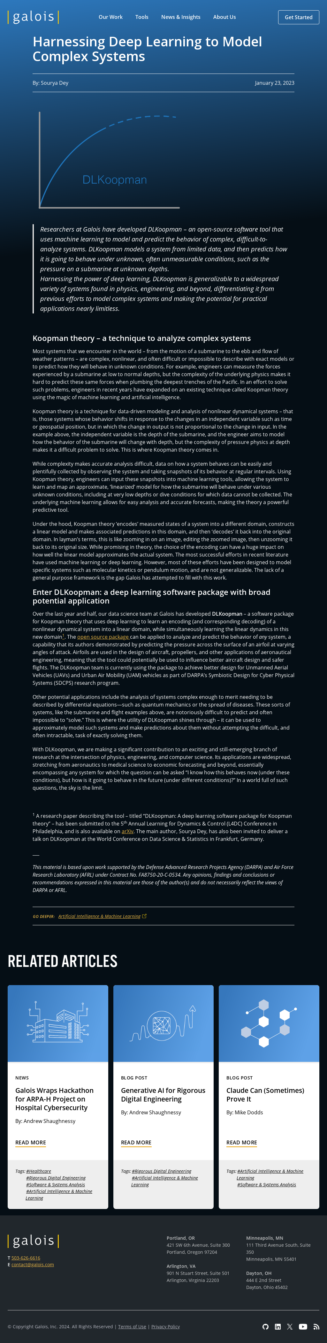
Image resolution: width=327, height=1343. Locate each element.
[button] (112, 17)
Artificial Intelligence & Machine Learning (99, 916)
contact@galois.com (32, 1264)
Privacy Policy (165, 1326)
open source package (103, 636)
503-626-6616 (25, 1258)
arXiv (127, 831)
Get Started (299, 17)
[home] (33, 17)
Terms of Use (132, 1326)
